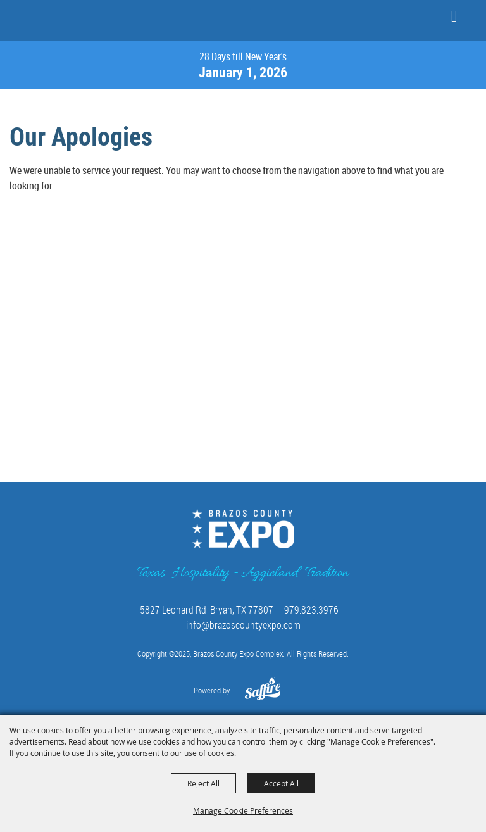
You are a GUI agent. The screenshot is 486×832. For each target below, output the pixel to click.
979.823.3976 (311, 610)
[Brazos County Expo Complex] (47, 19)
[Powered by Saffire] (263, 695)
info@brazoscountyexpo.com (243, 625)
